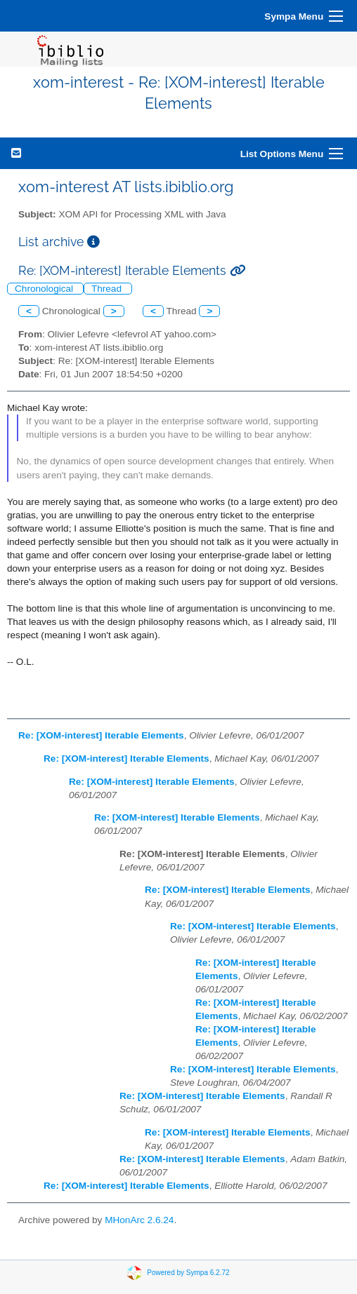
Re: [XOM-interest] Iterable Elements (101, 735)
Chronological (45, 288)
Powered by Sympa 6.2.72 (188, 1272)
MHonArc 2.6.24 (139, 1220)
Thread (107, 288)
